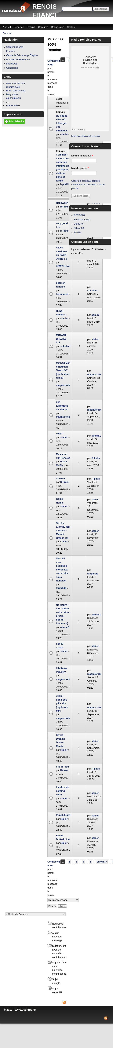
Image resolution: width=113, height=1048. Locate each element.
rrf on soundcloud (15, 90)
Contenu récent (14, 47)
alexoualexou (13, 98)
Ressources (57, 27)
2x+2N (77, 232)
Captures (43, 27)
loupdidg (61, 588)
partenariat (13, 105)
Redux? (31, 27)
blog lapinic (12, 94)
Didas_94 (79, 223)
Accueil (7, 27)
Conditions (12, 67)
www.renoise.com (16, 83)
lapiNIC (64, 184)
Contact (71, 27)
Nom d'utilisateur (82, 155)
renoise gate (13, 87)
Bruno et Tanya (82, 219)
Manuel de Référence (18, 59)
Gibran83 (79, 228)
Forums (7, 33)
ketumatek (62, 294)
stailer (95, 339)
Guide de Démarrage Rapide (22, 55)
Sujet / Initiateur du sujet (63, 102)
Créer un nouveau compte (85, 180)
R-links (64, 206)
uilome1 (96, 435)
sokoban (92, 290)
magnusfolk (63, 385)
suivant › (102, 861)
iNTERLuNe (62, 266)
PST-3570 (79, 215)
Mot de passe (80, 168)
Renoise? (19, 27)
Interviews (11, 63)
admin (63, 134)
